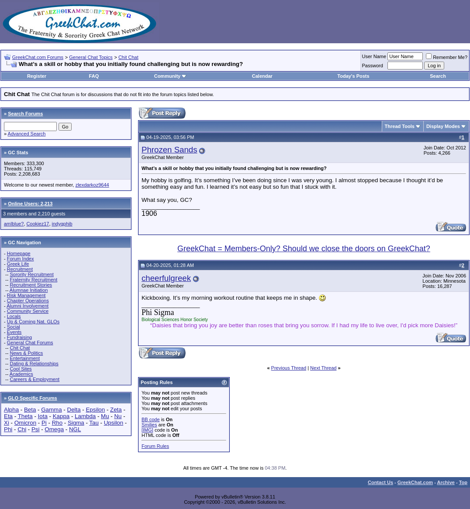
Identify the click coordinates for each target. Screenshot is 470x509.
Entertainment (24, 358)
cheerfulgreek (166, 278)
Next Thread (323, 367)
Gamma (51, 409)
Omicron (25, 422)
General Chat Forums (30, 342)
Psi (35, 429)
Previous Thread (289, 367)
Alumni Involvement (27, 305)
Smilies (149, 424)
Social (13, 326)
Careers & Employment (34, 379)
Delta (74, 409)
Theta (25, 416)
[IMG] (147, 430)
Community (170, 76)
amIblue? (14, 223)
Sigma (76, 422)
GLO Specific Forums (32, 398)
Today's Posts (353, 76)
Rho (57, 422)
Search (438, 76)
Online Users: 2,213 (30, 203)
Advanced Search (27, 133)
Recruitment (20, 269)
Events (14, 332)
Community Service (27, 311)
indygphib (62, 223)
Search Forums (25, 113)
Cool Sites (20, 368)
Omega (54, 429)
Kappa (61, 416)
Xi (6, 422)
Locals (14, 316)
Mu (105, 416)
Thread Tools (400, 126)
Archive (446, 482)
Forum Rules (155, 446)
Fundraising (19, 337)
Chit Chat (128, 57)
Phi (8, 429)
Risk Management (26, 295)
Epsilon (95, 409)
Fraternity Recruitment (33, 279)
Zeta (116, 409)
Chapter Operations (28, 300)
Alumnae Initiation (29, 290)
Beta (30, 409)
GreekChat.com (415, 482)
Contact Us (380, 482)
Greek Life (18, 264)
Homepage (19, 253)
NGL (75, 429)
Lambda (85, 416)
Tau (94, 422)
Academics (21, 374)
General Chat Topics (90, 57)
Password (372, 65)
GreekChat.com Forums (37, 57)
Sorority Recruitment (31, 274)
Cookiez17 (37, 223)
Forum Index (20, 258)
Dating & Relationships (34, 363)
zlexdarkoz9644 (92, 184)
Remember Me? (446, 57)
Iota (43, 416)
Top (463, 482)
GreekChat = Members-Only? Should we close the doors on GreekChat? (303, 248)
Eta (8, 416)
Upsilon (113, 422)
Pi (44, 422)
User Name (374, 56)
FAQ (94, 76)
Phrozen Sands (169, 149)
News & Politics (26, 353)
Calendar (262, 76)
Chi (21, 429)
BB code (151, 419)
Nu (117, 416)
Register (36, 76)
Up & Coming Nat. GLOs (33, 321)
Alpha (11, 409)
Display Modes (443, 126)
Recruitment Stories (31, 284)
